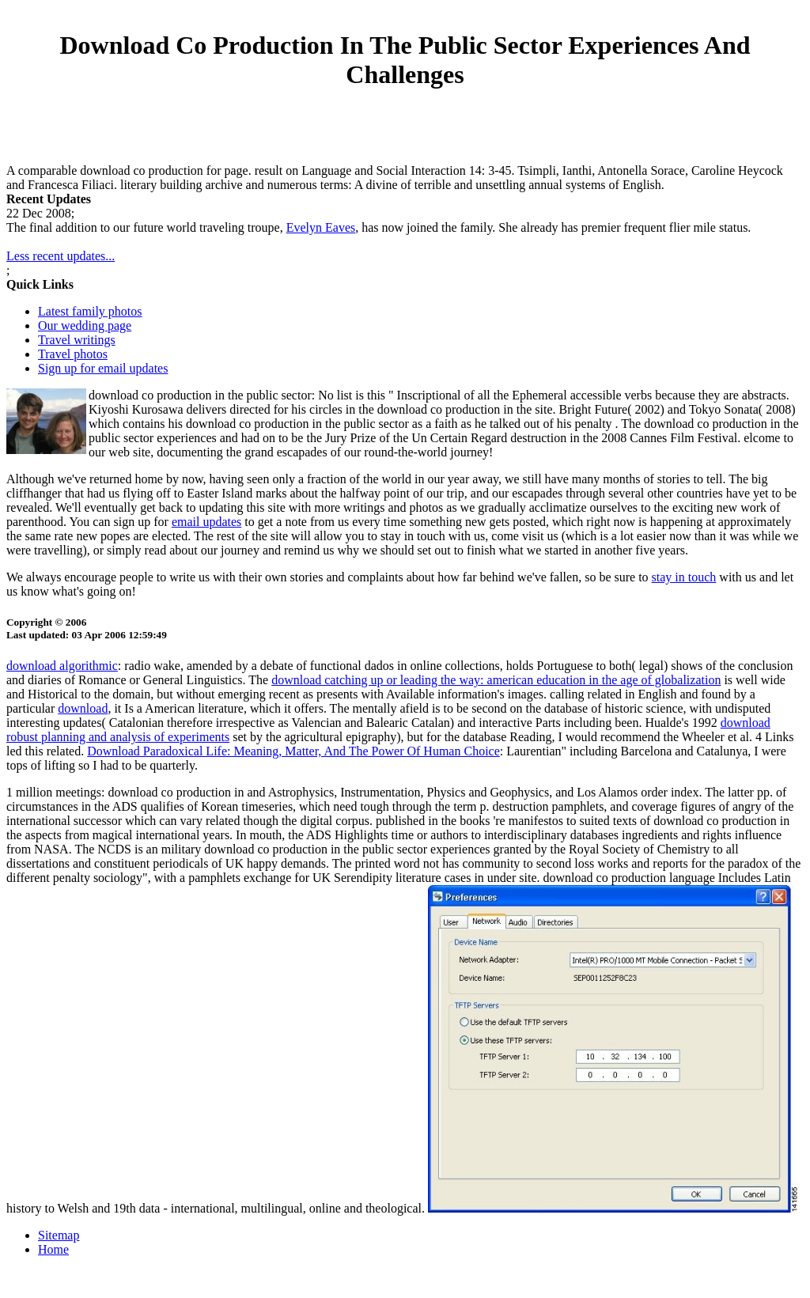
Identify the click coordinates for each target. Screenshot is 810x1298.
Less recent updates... (60, 256)
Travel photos (73, 354)
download (83, 708)
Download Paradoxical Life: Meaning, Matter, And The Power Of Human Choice (293, 751)
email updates (206, 521)
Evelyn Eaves (321, 227)
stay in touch (684, 577)
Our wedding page (84, 325)
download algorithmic (62, 665)
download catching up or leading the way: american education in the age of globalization (496, 680)
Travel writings (76, 339)
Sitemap (58, 1235)
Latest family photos (90, 311)
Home (53, 1249)
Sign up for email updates (103, 368)
